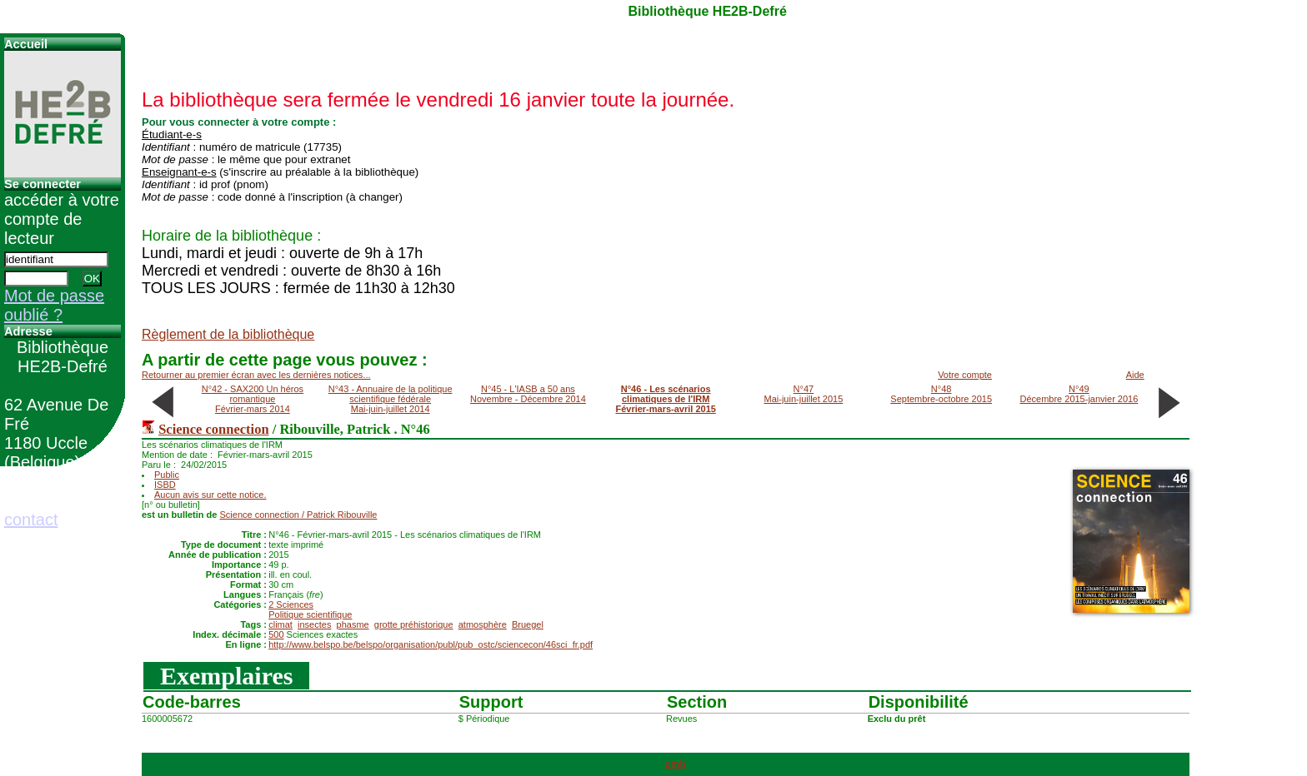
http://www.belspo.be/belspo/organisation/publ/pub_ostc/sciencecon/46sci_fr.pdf (430, 644)
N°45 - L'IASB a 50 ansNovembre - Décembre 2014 (528, 394)
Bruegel (527, 624)
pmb (674, 764)
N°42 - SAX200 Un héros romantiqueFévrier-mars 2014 (252, 399)
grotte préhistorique (413, 624)
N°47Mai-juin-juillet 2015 (804, 394)
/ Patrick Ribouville (299, 515)
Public (166, 475)
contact (31, 519)
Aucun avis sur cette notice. (210, 495)
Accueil (26, 44)
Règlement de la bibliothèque (228, 334)
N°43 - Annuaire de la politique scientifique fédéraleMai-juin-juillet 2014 (390, 399)
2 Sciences (290, 604)
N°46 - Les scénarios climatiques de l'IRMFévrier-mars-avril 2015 (665, 399)
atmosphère (482, 624)
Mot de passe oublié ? (54, 305)
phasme (353, 624)
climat (280, 624)
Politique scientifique (310, 614)
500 (275, 634)
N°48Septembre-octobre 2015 (941, 394)
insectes (314, 624)
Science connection (213, 429)
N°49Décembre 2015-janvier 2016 (1078, 394)
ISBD (165, 485)
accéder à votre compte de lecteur (61, 219)
